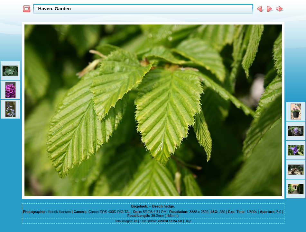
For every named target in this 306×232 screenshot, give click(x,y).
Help (188, 221)
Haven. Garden (54, 8)
